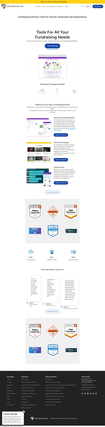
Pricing (43, 6)
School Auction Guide (27, 388)
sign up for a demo (53, 49)
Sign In (88, 6)
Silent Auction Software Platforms (54, 393)
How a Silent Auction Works (52, 399)
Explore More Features (52, 192)
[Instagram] (85, 393)
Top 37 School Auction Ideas (53, 390)
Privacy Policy (10, 405)
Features (38, 6)
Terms (8, 402)
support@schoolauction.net (89, 387)
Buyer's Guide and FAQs (27, 390)
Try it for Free (52, 46)
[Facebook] (82, 393)
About (8, 399)
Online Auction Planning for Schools (54, 396)
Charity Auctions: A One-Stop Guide (55, 388)
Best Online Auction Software (53, 382)
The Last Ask (63, 1)
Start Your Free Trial (60, 135)
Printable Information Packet (29, 393)
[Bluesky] (93, 393)
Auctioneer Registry (26, 396)
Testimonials (24, 402)
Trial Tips (23, 399)
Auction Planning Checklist (28, 382)
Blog (67, 6)
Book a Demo (97, 6)
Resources (60, 6)
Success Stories (51, 6)
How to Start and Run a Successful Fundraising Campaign (60, 385)
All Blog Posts (48, 379)
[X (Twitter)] (87, 393)
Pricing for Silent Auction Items (53, 402)
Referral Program (11, 393)
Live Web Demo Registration (28, 405)
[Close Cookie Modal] (23, 411)
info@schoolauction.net (88, 385)
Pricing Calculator (26, 408)
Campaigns (10, 385)
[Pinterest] (96, 393)
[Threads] (90, 393)
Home (8, 379)
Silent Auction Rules (50, 405)
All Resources (25, 379)
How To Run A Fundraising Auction (30, 385)
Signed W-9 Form (86, 389)
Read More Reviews (52, 311)
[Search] (82, 6)
